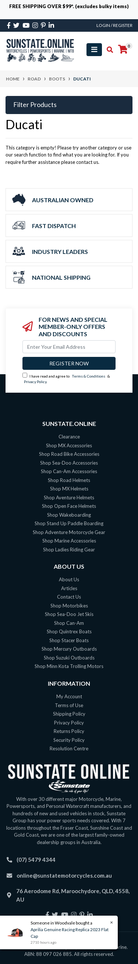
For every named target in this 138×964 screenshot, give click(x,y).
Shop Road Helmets (69, 480)
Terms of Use (69, 705)
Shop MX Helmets (69, 489)
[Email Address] (69, 346)
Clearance (69, 437)
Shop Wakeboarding (69, 515)
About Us (69, 579)
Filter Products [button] (35, 105)
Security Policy (69, 740)
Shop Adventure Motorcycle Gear (69, 532)
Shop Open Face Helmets (69, 506)
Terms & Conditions (88, 376)
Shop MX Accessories (69, 445)
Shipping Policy (69, 714)
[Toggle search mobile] (107, 50)
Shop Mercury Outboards (69, 649)
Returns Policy (69, 731)
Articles (69, 588)
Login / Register (114, 25)
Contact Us (69, 597)
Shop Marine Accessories (69, 541)
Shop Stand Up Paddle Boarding (69, 523)
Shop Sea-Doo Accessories (69, 463)
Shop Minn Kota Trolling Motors (69, 666)
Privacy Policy (35, 381)
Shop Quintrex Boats (69, 631)
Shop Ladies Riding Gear (69, 549)
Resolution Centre (69, 748)
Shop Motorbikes (69, 606)
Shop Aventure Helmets (69, 497)
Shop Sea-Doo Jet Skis (69, 614)
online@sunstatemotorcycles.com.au (64, 875)
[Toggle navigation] (94, 49)
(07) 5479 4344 (36, 859)
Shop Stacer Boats (69, 640)
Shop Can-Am (69, 623)
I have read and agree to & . (66, 378)
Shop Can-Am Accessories (69, 471)
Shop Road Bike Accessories (69, 454)
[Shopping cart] (122, 49)
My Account (69, 696)
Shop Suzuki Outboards (69, 658)
